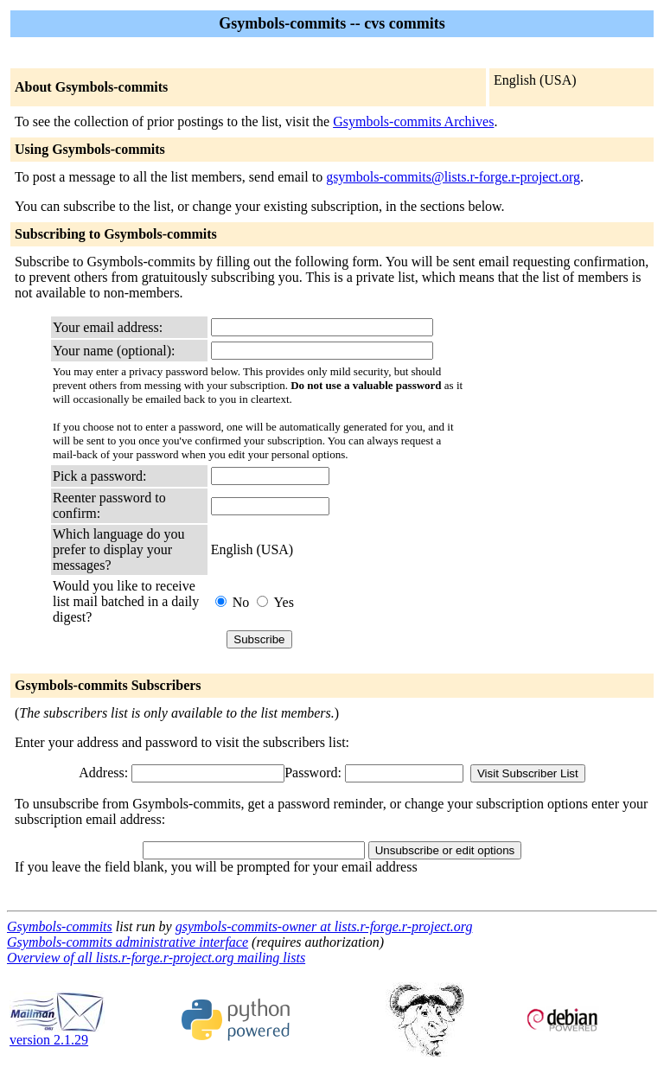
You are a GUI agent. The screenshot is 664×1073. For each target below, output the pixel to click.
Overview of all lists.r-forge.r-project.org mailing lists (156, 957)
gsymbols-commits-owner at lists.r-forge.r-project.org (324, 926)
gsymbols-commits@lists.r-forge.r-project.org (453, 176)
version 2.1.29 (57, 1033)
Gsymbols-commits (59, 926)
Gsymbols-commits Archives (413, 121)
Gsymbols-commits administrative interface (127, 942)
